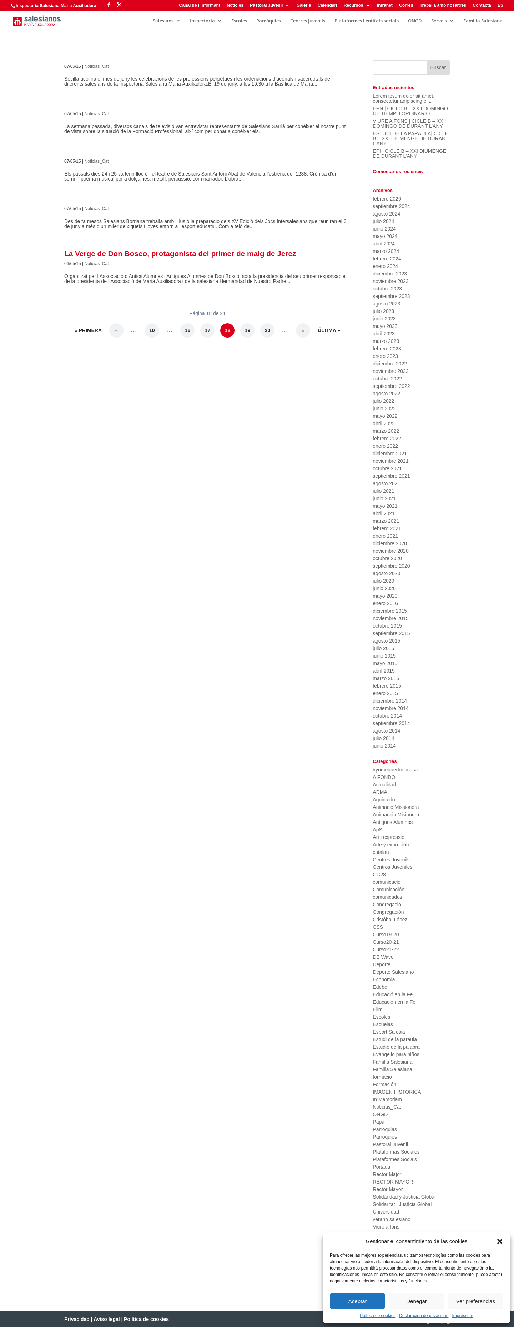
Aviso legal (107, 1319)
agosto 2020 (386, 573)
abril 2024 (384, 244)
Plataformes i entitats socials (366, 21)
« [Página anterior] (116, 330)
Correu (406, 5)
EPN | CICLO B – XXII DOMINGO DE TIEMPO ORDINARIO (410, 111)
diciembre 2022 (390, 363)
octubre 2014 (387, 716)
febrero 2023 (387, 348)
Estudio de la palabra (396, 1047)
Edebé (380, 987)
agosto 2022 (386, 393)
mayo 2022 (385, 416)
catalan (381, 852)
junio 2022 (384, 408)
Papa (378, 1122)
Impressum (462, 1315)
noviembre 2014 (390, 708)
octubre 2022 (387, 378)
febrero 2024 (387, 259)
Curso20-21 (386, 942)
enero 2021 (385, 536)
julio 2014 (383, 738)
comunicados (387, 897)
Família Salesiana (483, 21)
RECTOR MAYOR (393, 1182)
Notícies (235, 5)
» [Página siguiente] (303, 330)
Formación (384, 1084)
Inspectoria (202, 21)
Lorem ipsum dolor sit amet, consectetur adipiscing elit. (403, 98)
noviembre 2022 (390, 371)
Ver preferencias (475, 1301)
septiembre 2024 (391, 206)
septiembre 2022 (391, 386)
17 (208, 330)
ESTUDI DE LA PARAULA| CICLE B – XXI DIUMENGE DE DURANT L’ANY (410, 138)
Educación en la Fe (394, 1002)
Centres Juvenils (307, 21)
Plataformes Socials (395, 1159)
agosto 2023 (386, 304)
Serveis (439, 21)
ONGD (415, 21)
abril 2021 (384, 513)
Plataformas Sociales (396, 1152)
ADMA (380, 792)
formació (382, 1077)
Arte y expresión (391, 844)
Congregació (387, 904)
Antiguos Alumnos (393, 822)
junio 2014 (384, 746)
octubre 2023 (387, 289)
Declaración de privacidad (423, 1315)
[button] (499, 1241)
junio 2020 (384, 588)
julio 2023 (383, 311)
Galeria (304, 5)
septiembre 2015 (391, 633)
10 (152, 330)
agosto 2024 (386, 214)
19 (248, 330)
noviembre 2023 (390, 281)
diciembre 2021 (390, 453)
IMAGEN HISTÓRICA (397, 1092)
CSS (378, 927)
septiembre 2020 (391, 566)
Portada (381, 1167)
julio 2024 (383, 221)
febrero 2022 (387, 438)
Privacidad (77, 1319)
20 (268, 330)
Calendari (327, 5)
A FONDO (384, 777)
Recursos (353, 5)
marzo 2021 (386, 521)
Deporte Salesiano (393, 972)
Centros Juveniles (392, 867)
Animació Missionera (396, 807)
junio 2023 (384, 318)
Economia (384, 979)
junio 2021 (384, 498)
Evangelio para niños (396, 1054)
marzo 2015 (386, 678)
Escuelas (383, 1024)
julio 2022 (383, 401)
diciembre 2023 (390, 274)
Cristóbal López (390, 919)
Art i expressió (388, 837)
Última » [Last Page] (329, 330)
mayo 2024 (385, 236)
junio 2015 (384, 656)
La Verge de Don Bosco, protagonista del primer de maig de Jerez (180, 253)
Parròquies (268, 21)
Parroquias (385, 1129)
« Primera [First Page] (88, 330)
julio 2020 (383, 581)
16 (188, 330)
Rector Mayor (388, 1189)
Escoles (239, 21)
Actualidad (384, 784)
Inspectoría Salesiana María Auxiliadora (56, 5)
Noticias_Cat (97, 66)
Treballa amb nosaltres (443, 5)
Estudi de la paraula (395, 1039)
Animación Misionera (396, 814)
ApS (377, 829)
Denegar (416, 1301)
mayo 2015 (385, 663)
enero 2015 (385, 693)
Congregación (388, 912)
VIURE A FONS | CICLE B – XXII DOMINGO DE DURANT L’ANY (409, 123)
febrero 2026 (387, 199)
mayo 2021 (385, 506)
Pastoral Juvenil (266, 5)
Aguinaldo (384, 799)
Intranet (385, 5)
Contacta (482, 5)
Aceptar (357, 1301)
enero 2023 (385, 356)
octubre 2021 (387, 468)
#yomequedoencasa (395, 770)
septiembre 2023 (391, 296)
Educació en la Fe (393, 994)
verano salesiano (391, 1219)
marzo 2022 (386, 431)
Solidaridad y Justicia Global (404, 1197)
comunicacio (386, 882)
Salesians (163, 21)
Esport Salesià (389, 1032)
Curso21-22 (386, 949)
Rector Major (387, 1174)
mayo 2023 (385, 326)
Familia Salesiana (392, 1069)
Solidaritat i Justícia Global (402, 1204)
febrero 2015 (387, 686)
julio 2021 (383, 491)
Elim (377, 1009)
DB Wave (383, 957)
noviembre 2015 (390, 618)
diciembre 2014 (390, 701)
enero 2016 (385, 603)
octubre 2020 (387, 558)
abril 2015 (384, 671)
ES (500, 5)
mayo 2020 (385, 596)
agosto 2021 (386, 483)
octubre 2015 (387, 626)
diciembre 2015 (390, 611)
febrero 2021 (387, 528)
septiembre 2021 (391, 476)
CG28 (379, 874)
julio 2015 (383, 648)
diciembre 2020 (390, 543)
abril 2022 (384, 423)
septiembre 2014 (391, 723)
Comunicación (388, 889)
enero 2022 (385, 446)
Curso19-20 (386, 934)
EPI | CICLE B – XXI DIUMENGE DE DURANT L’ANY (409, 153)
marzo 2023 (386, 341)
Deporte (381, 964)
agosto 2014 (386, 731)
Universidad (386, 1212)
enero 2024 (385, 266)
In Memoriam (387, 1099)
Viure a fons (386, 1227)
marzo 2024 (386, 251)
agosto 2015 (386, 641)
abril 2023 (384, 333)
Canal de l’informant (199, 5)
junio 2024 (384, 229)
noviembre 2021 (390, 461)
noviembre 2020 (390, 551)
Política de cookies (377, 1315)
